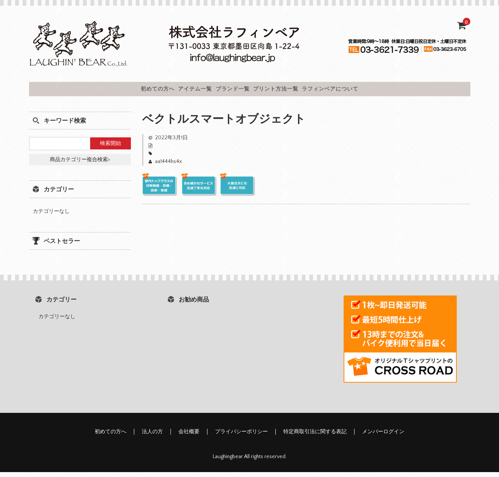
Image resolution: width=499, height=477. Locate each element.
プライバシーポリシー (241, 437)
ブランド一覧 (230, 91)
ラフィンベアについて (369, 91)
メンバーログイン (383, 437)
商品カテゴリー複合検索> (80, 165)
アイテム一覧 (174, 91)
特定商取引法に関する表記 (315, 437)
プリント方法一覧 (293, 91)
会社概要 (189, 437)
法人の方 (152, 437)
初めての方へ (117, 91)
